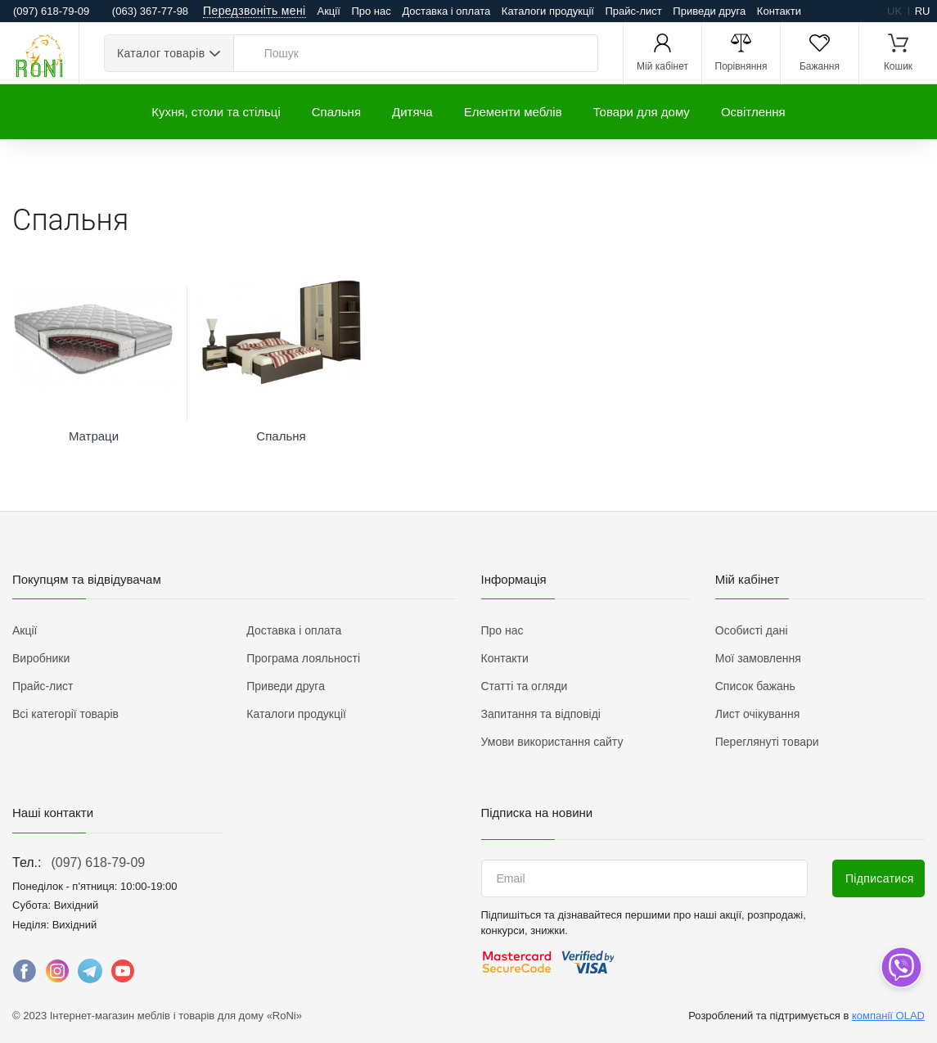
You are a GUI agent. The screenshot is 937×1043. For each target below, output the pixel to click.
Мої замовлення (758, 658)
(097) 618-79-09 (98, 862)
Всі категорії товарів (65, 713)
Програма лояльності (303, 658)
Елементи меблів (513, 112)
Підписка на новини (537, 813)
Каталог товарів (161, 53)
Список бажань (755, 686)
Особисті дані (751, 630)
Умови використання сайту (552, 741)
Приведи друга (709, 11)
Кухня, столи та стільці (215, 112)
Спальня (336, 112)
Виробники (41, 658)
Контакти (779, 11)
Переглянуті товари (767, 741)
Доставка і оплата (446, 11)
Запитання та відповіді (541, 713)
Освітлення (753, 112)
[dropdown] (900, 967)
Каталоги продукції (548, 11)
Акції (329, 11)
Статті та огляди (524, 686)
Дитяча (412, 112)
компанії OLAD (888, 1015)
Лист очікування (757, 713)
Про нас (370, 11)
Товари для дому (641, 112)
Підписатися (879, 878)
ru (922, 11)
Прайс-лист (634, 11)
